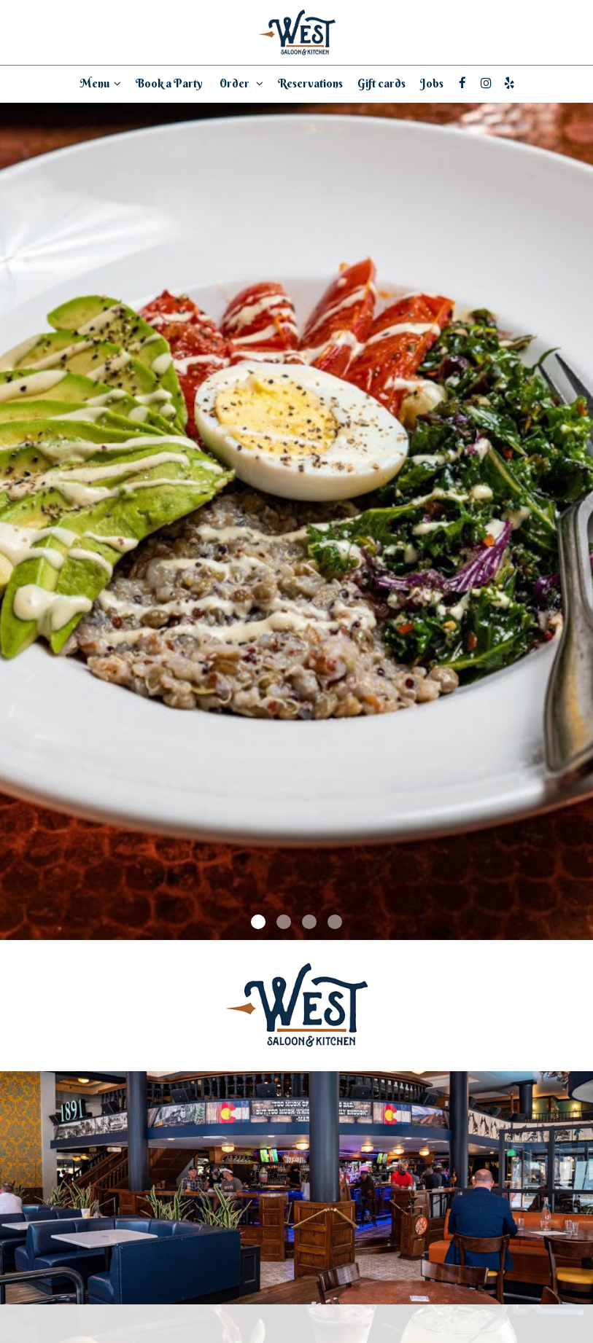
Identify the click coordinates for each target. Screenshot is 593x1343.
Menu (100, 83)
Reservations (310, 83)
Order (240, 83)
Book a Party (169, 83)
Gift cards (381, 83)
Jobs (431, 83)
